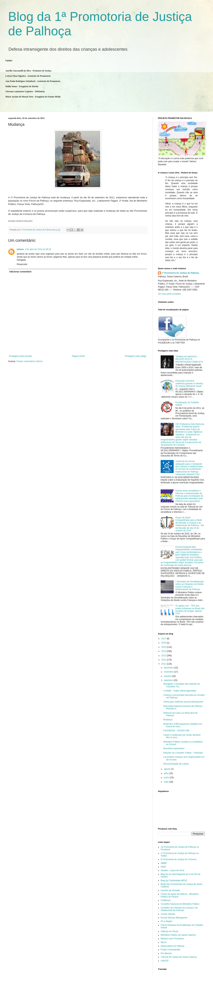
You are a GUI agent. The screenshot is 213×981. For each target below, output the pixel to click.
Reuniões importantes (173, 748)
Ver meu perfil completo (169, 294)
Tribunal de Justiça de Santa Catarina (179, 957)
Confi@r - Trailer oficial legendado (179, 690)
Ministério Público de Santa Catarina (178, 935)
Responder (22, 264)
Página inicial (78, 356)
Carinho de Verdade (170, 890)
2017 (164, 638)
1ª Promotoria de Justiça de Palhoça (180, 273)
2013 (164, 655)
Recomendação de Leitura (176, 764)
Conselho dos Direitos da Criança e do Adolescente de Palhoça (179, 909)
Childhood (165, 900)
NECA (164, 942)
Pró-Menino (166, 953)
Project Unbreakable (170, 949)
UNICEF (165, 961)
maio (166, 782)
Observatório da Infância (172, 946)
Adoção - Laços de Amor (172, 870)
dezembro (169, 667)
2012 (164, 659)
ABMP (164, 863)
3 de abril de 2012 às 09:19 (38, 249)
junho (167, 777)
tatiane (20, 249)
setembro (168, 680)
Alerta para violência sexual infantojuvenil (183, 701)
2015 (164, 647)
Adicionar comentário (20, 271)
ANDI (163, 867)
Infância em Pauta (169, 931)
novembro (169, 672)
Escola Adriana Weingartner (174, 917)
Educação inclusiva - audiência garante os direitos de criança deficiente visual (189, 383)
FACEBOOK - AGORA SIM (176, 730)
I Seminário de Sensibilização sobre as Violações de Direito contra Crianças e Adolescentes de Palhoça (189, 585)
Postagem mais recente (20, 356)
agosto (167, 769)
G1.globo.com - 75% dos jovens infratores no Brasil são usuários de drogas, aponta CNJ (190, 610)
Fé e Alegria (166, 921)
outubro (168, 676)
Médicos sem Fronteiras (172, 938)
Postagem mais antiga (135, 356)
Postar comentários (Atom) (29, 361)
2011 (164, 664)
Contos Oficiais (168, 914)
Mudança (167, 719)
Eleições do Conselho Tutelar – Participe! (183, 753)
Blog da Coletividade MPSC (174, 880)
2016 (164, 642)
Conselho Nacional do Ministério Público (180, 904)
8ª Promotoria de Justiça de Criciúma (178, 859)
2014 (164, 651)
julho (166, 773)
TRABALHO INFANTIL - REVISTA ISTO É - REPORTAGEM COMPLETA (189, 359)
